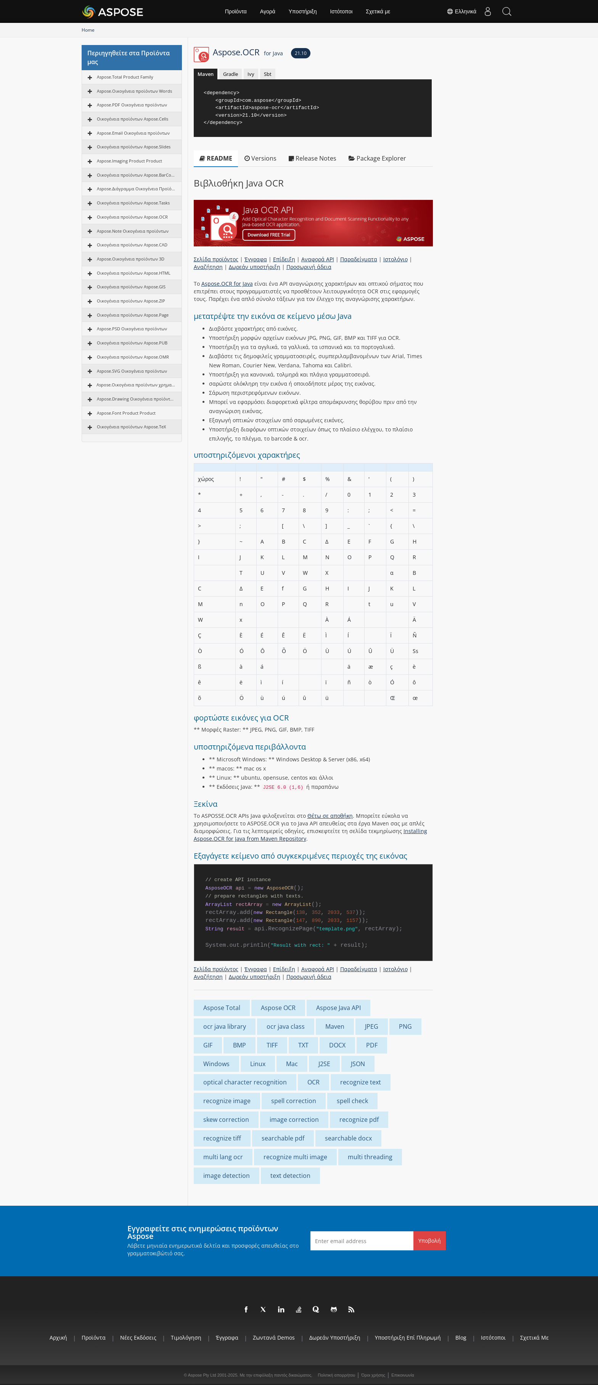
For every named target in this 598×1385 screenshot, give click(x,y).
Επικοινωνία (402, 1375)
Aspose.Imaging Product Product (129, 161)
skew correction (226, 1119)
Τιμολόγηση (186, 1337)
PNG (405, 1026)
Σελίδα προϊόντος (216, 259)
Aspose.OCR (248, 52)
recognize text (360, 1082)
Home (88, 30)
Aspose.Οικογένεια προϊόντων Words (134, 91)
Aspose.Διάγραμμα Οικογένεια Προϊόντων (136, 188)
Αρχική (58, 1337)
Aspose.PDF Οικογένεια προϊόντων (132, 105)
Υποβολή (429, 1240)
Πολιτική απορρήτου (336, 1375)
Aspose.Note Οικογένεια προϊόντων (133, 231)
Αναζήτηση (208, 266)
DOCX (337, 1045)
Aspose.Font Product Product (126, 413)
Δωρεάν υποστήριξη (254, 266)
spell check (352, 1101)
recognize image (227, 1101)
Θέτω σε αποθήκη (330, 815)
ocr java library (224, 1026)
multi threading (370, 1157)
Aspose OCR (278, 1008)
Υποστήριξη (303, 11)
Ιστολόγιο (395, 259)
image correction (294, 1119)
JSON (358, 1064)
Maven (206, 74)
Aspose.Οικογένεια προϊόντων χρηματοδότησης (135, 385)
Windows (216, 1064)
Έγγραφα (255, 259)
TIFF (272, 1045)
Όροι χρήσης (373, 1375)
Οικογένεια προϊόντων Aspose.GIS (131, 287)
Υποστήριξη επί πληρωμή (408, 1337)
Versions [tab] (260, 158)
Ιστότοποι (341, 11)
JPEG (371, 1026)
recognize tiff (222, 1138)
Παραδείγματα (358, 259)
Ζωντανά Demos (274, 1337)
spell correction (293, 1101)
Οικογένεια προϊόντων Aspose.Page (133, 315)
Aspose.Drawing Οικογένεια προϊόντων (136, 399)
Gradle (230, 74)
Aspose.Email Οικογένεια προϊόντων (133, 133)
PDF (372, 1045)
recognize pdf (359, 1119)
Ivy (251, 74)
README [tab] (215, 158)
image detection (226, 1175)
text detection (290, 1175)
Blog (460, 1337)
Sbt (268, 74)
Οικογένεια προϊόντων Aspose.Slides (133, 147)
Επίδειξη (284, 259)
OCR (313, 1082)
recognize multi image (295, 1157)
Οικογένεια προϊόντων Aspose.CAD (132, 245)
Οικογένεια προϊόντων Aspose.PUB (132, 343)
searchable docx (348, 1138)
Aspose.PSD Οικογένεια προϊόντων (132, 328)
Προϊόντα (236, 11)
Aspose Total (221, 1008)
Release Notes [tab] (312, 158)
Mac (292, 1064)
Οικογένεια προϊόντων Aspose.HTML (133, 273)
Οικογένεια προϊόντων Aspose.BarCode (136, 175)
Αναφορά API (317, 259)
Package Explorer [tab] (377, 158)
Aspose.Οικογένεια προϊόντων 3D (130, 259)
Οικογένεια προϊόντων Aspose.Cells (132, 119)
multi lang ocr (223, 1157)
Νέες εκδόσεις (138, 1337)
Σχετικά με (378, 11)
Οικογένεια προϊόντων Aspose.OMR (133, 357)
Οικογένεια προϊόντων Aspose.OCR (132, 217)
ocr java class (286, 1026)
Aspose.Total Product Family (125, 77)
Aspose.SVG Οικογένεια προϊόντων (132, 371)
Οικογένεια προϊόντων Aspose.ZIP (131, 301)
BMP (239, 1045)
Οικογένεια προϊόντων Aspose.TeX (131, 426)
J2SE (324, 1064)
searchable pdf (283, 1138)
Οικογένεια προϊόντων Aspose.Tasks (133, 203)
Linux (257, 1064)
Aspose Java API (338, 1008)
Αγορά (267, 11)
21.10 (301, 53)
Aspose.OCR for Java (227, 283)
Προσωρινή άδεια (308, 266)
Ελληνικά (461, 11)
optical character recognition (245, 1082)
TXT (303, 1045)
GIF (207, 1045)
